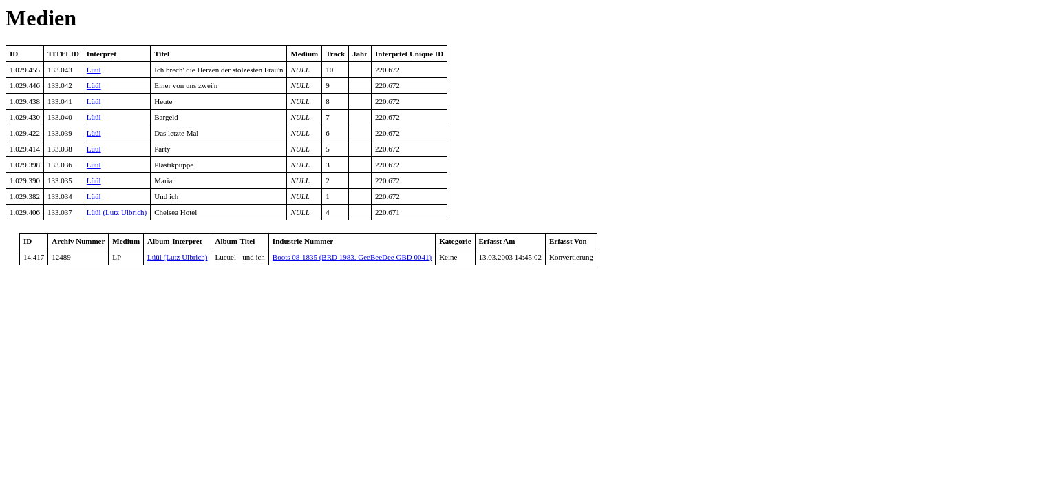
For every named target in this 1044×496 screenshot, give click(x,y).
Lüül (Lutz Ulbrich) (117, 212)
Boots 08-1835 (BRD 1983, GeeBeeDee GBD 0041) (352, 257)
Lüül (94, 69)
